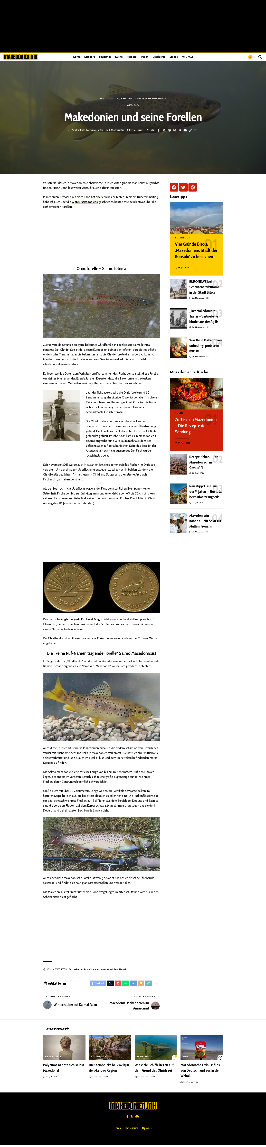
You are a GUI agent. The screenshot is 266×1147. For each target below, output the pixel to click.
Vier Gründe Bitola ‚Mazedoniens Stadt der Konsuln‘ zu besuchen (196, 248)
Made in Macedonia (90, 970)
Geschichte (74, 970)
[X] (132, 1118)
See (116, 970)
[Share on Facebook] (158, 130)
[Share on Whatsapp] (174, 130)
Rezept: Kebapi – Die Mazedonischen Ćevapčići (203, 460)
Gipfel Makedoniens (85, 202)
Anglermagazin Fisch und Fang (80, 620)
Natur (103, 970)
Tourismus (182, 236)
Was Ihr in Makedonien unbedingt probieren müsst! (205, 343)
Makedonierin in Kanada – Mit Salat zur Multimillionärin (205, 519)
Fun (185, 1059)
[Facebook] (127, 1118)
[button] (260, 57)
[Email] (185, 130)
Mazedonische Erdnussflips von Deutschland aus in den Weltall (200, 1072)
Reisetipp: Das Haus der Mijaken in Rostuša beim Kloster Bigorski (205, 489)
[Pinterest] (137, 1118)
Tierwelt (123, 970)
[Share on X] (164, 130)
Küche (179, 411)
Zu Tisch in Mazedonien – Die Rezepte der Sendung (196, 424)
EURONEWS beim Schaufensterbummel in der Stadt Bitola (204, 285)
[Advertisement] (133, 26)
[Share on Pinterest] (169, 130)
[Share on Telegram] (179, 130)
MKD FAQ (133, 105)
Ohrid (110, 970)
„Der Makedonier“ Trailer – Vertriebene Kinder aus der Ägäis (203, 314)
